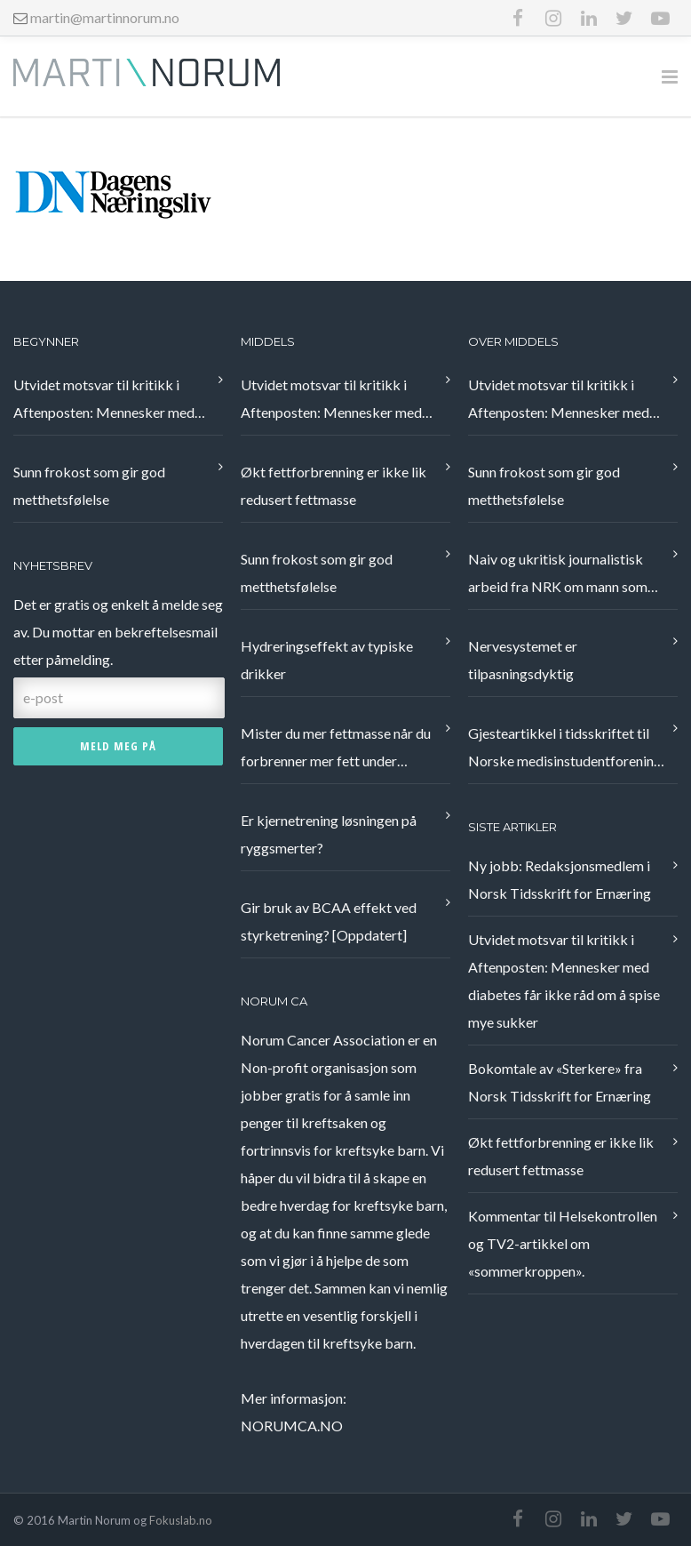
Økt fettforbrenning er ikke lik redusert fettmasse (333, 485)
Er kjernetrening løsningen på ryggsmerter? (329, 834)
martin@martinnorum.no (104, 17)
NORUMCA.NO (292, 1425)
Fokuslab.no (180, 1520)
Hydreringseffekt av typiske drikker (327, 659)
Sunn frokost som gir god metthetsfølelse (89, 485)
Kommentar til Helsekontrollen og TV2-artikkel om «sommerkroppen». (562, 1243)
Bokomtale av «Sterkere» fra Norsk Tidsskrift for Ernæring (559, 1082)
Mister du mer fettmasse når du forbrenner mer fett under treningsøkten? (336, 749)
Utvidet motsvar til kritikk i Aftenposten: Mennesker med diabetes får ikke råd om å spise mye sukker (109, 401)
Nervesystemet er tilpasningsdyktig (522, 659)
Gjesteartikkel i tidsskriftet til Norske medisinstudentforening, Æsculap (566, 749)
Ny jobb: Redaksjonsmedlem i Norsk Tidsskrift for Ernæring (559, 879)
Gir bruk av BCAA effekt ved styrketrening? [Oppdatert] (329, 921)
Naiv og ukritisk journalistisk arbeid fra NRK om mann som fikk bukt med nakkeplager (557, 575)
